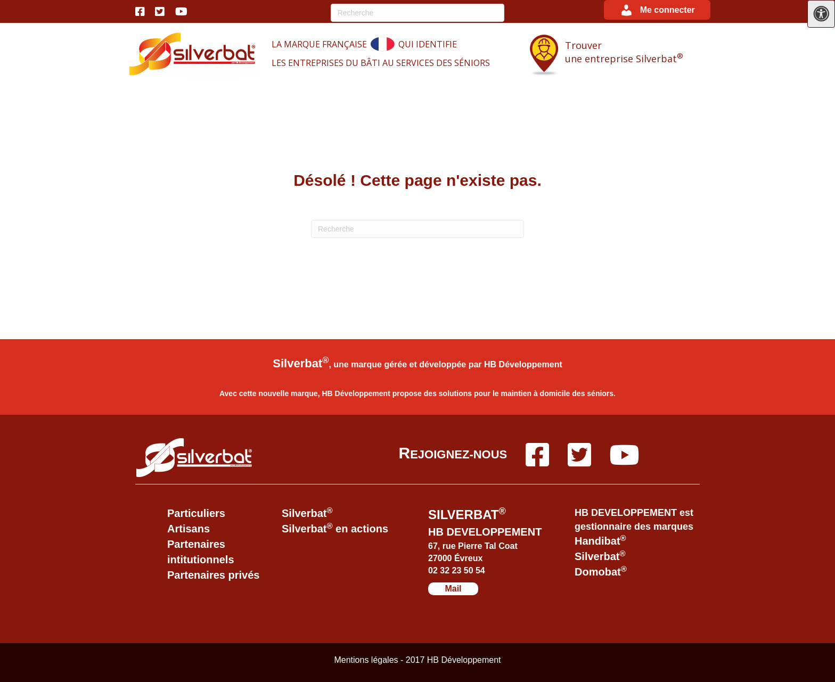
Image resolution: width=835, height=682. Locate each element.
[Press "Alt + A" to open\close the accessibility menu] (821, 14)
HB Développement (523, 364)
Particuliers (196, 513)
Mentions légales (367, 659)
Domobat (601, 572)
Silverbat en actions (335, 529)
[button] (657, 10)
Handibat (600, 541)
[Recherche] (418, 13)
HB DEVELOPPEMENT (485, 532)
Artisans (188, 529)
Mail (453, 588)
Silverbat (307, 513)
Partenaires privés (213, 575)
